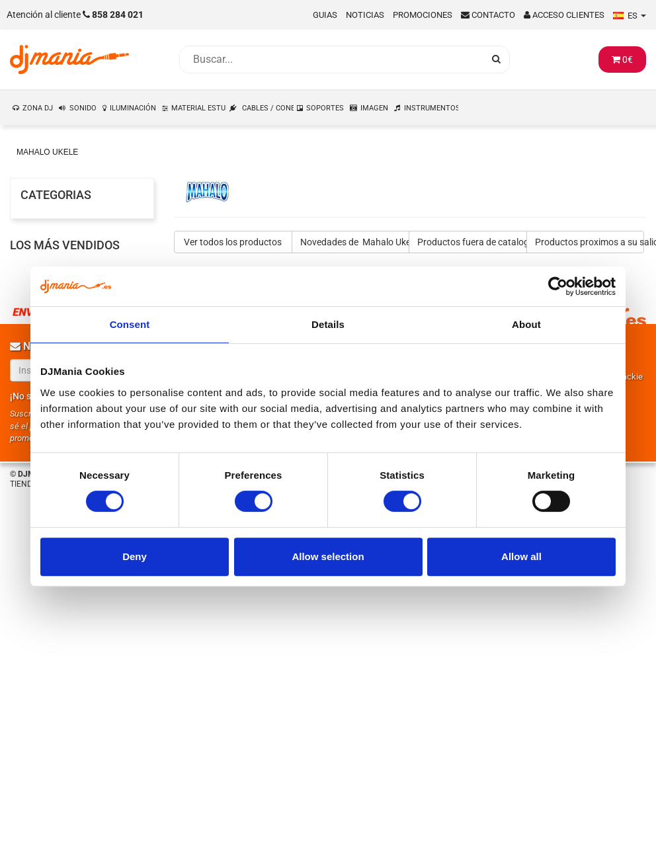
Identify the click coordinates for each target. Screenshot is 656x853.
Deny (134, 556)
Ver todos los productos (233, 242)
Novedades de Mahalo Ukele (355, 242)
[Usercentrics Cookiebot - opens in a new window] (558, 286)
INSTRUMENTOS (432, 108)
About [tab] (526, 324)
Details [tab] (328, 324)
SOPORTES (325, 108)
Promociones (422, 15)
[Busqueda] (331, 59)
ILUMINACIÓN (133, 108)
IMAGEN (374, 108)
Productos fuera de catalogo (472, 242)
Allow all (521, 556)
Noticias (365, 15)
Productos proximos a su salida (590, 242)
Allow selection (328, 556)
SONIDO (83, 108)
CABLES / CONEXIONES (268, 108)
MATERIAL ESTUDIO (199, 108)
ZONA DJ (37, 108)
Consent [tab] (130, 324)
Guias (325, 15)
